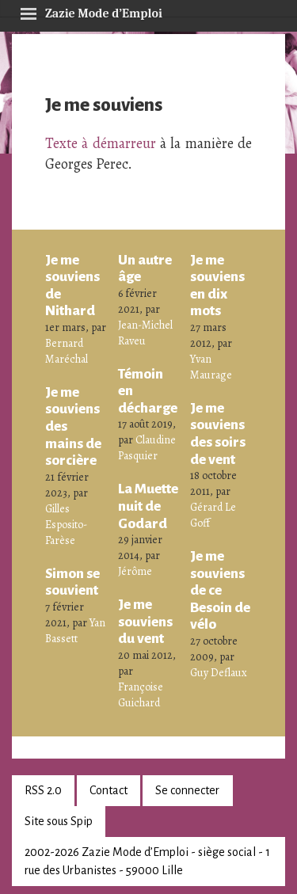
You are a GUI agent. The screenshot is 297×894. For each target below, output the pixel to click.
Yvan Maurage (211, 367)
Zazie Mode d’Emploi (91, 11)
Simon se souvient (72, 582)
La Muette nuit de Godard (148, 506)
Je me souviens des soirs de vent (218, 433)
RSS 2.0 (43, 790)
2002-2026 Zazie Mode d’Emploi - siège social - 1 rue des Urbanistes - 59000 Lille (147, 861)
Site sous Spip (59, 821)
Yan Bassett (75, 630)
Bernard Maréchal (66, 351)
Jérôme (135, 571)
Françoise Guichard (140, 694)
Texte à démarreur (100, 143)
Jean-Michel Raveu (145, 333)
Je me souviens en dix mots (217, 285)
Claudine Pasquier (147, 447)
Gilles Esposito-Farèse (66, 524)
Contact (108, 790)
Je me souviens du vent (145, 621)
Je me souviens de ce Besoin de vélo (220, 590)
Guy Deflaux (218, 672)
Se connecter (187, 790)
